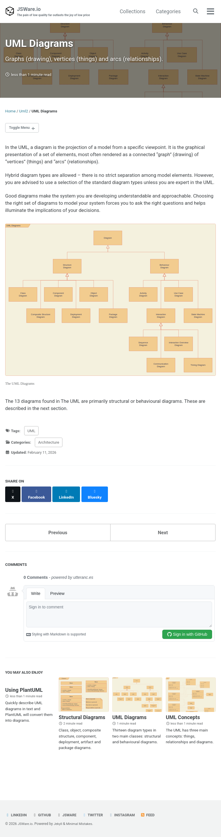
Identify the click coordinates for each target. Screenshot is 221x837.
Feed (154, 815)
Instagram (127, 815)
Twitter (96, 815)
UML (31, 453)
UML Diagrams (129, 736)
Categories (166, 11)
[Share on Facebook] (37, 513)
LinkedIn (16, 815)
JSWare (69, 815)
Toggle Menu (20, 133)
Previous (58, 549)
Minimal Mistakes (82, 824)
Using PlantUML (24, 709)
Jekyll (59, 824)
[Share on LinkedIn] (68, 513)
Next (162, 549)
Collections (131, 11)
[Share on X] (13, 513)
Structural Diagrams (82, 736)
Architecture (48, 464)
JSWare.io (56, 12)
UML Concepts (183, 736)
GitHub (44, 815)
